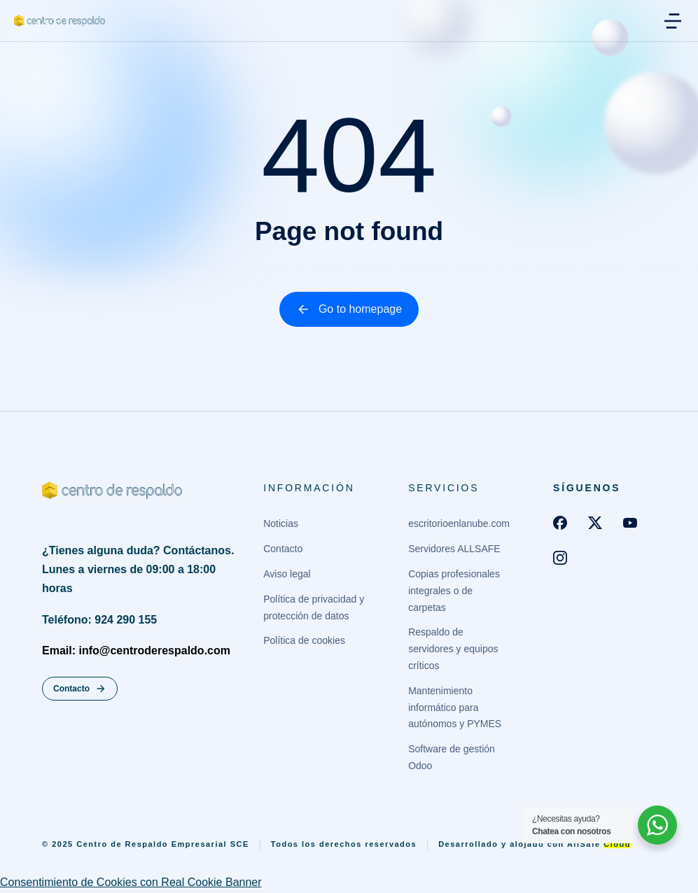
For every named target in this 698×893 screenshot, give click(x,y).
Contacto (79, 688)
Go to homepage (349, 309)
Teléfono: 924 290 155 (99, 620)
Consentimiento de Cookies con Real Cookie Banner (131, 882)
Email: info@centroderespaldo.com (136, 650)
